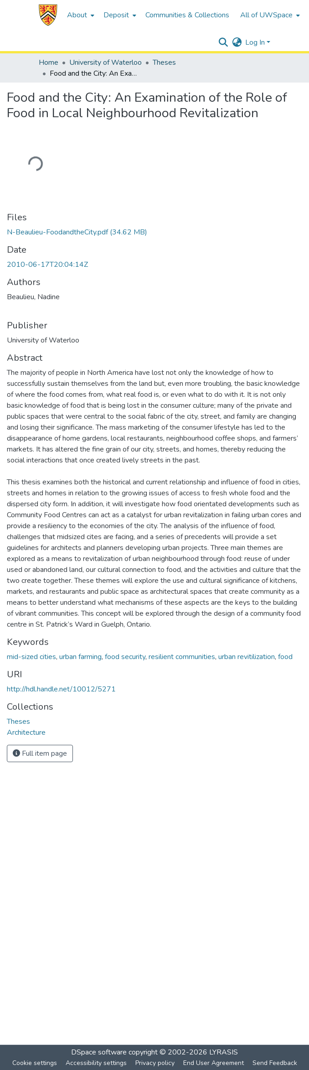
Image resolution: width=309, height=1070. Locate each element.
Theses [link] (164, 62)
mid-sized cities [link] (31, 657)
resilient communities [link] (182, 657)
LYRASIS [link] (223, 1052)
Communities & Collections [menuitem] (187, 15)
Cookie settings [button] (34, 1063)
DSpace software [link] (99, 1052)
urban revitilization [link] (246, 657)
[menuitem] (79, 15)
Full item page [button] (40, 753)
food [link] (285, 657)
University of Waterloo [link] (105, 62)
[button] (48, 15)
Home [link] (48, 62)
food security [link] (125, 657)
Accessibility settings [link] (96, 1063)
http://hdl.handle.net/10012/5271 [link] (61, 689)
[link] (77, 232)
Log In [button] (256, 42)
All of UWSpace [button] (266, 15)
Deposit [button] (116, 15)
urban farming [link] (80, 657)
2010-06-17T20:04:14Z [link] (47, 265)
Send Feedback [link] (274, 1063)
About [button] (77, 15)
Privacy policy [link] (155, 1063)
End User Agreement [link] (213, 1063)
